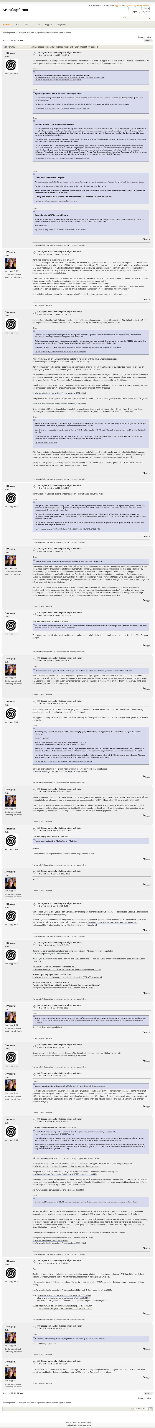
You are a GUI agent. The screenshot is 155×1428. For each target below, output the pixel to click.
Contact (37, 25)
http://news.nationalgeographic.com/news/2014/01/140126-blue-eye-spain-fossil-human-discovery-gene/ (69, 77)
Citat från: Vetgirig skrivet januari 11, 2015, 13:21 (50, 621)
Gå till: (133, 1409)
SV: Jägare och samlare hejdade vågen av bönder (59, 52)
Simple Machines (86, 1422)
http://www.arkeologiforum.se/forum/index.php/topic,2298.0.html (59, 1243)
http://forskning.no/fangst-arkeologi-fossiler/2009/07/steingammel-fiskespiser (60, 351)
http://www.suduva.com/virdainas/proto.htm (51, 1240)
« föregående (141, 37)
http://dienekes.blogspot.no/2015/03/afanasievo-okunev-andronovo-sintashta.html (67, 969)
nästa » (149, 37)
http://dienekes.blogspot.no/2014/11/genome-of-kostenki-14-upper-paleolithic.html (62, 158)
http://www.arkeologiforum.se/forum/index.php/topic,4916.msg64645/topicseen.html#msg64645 (72, 1290)
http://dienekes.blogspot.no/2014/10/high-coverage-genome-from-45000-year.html (62, 108)
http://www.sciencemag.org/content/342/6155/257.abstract (54, 1134)
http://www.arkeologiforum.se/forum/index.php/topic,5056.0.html (59, 1056)
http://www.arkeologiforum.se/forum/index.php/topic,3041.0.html (59, 404)
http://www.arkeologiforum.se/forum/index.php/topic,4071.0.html (59, 393)
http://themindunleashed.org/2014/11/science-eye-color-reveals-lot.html (58, 79)
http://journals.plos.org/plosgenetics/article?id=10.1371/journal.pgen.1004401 (65, 1174)
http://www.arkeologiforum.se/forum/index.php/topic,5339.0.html (63, 1298)
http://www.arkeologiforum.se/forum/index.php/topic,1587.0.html (65, 1308)
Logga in (48, 25)
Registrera (62, 25)
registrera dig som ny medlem (137, 6)
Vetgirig (11, 252)
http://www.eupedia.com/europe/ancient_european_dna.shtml (58, 1190)
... (10, 40)
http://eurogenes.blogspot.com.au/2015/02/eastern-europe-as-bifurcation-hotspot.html (63, 761)
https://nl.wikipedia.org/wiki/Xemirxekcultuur (51, 954)
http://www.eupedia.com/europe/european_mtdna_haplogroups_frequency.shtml (66, 1166)
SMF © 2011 (77, 1422)
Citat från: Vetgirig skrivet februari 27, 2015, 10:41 (51, 836)
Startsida (6, 25)
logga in (118, 6)
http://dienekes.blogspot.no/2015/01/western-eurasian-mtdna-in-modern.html (60, 230)
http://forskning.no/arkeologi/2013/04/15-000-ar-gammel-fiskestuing (61, 362)
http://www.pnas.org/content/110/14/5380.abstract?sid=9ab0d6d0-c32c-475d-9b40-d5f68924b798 (67, 529)
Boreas (11, 53)
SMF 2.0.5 (69, 1422)
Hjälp (18, 25)
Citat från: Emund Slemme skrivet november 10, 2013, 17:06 (54, 1127)
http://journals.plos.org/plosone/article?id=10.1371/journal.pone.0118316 (63, 988)
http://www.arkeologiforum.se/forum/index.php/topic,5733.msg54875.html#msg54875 (72, 1301)
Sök (26, 25)
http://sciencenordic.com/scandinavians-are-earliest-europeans (56, 201)
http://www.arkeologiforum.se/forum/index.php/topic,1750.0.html (65, 1306)
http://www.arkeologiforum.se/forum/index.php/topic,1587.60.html (60, 771)
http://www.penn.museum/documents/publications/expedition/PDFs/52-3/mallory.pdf (67, 977)
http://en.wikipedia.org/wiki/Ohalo (46, 442)
